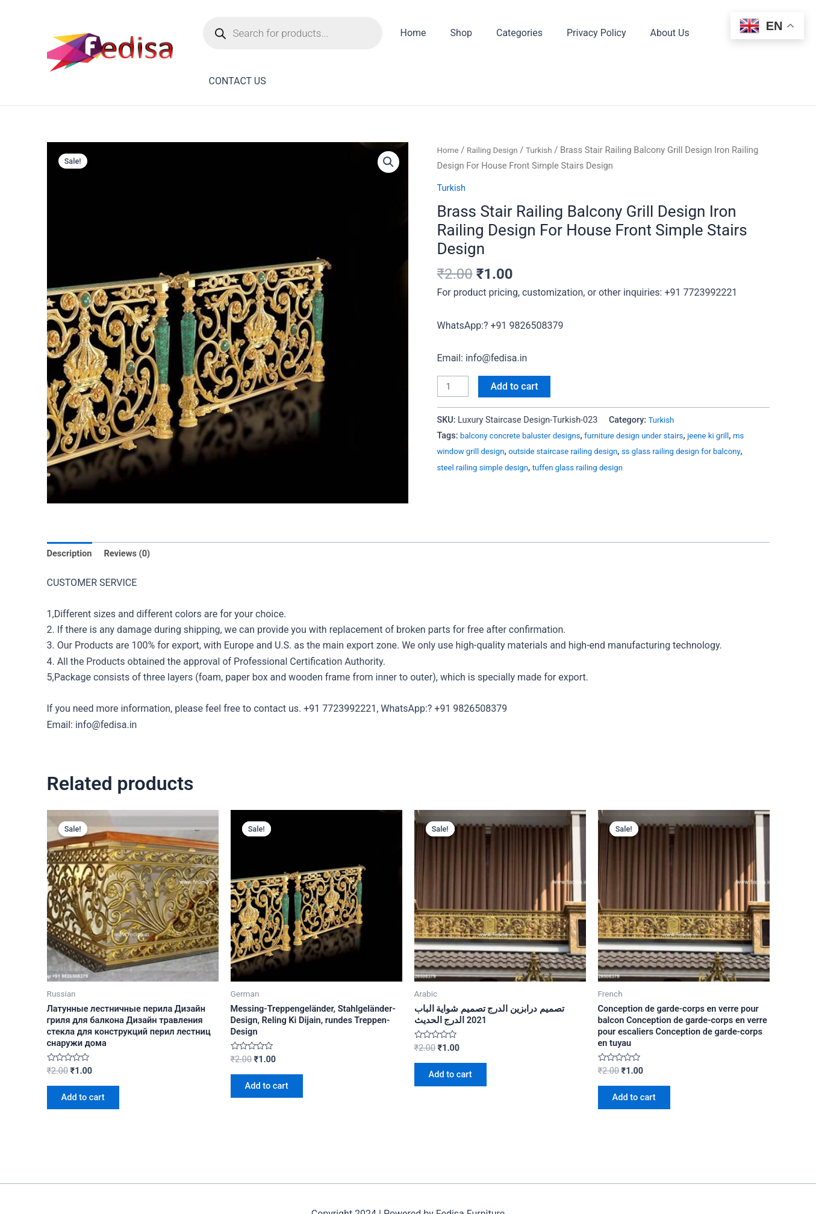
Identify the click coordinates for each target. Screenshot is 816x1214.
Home (426, 35)
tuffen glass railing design (624, 425)
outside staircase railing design (589, 409)
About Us (663, 35)
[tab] (71, 511)
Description (71, 511)
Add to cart (517, 343)
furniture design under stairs (650, 393)
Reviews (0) (133, 511)
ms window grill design (481, 409)
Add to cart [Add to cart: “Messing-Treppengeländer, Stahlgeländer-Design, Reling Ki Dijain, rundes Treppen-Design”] (272, 1051)
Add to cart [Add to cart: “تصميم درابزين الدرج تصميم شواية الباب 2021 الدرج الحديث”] (456, 1039)
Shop (469, 35)
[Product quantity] (454, 343)
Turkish (547, 106)
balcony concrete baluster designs (526, 393)
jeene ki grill (731, 393)
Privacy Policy (595, 35)
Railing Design (497, 106)
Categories (523, 35)
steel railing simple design (521, 425)
